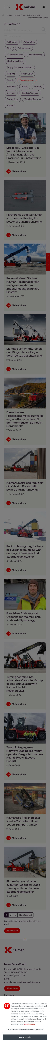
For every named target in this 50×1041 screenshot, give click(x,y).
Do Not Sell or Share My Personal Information (25, 1031)
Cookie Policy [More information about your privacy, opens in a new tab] (29, 1026)
